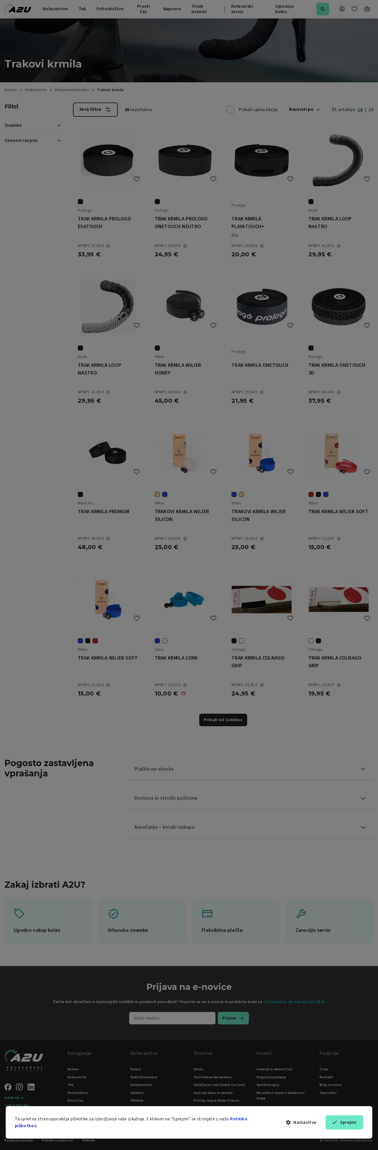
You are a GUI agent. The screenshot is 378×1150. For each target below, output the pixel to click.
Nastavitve (301, 1122)
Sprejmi (344, 1122)
